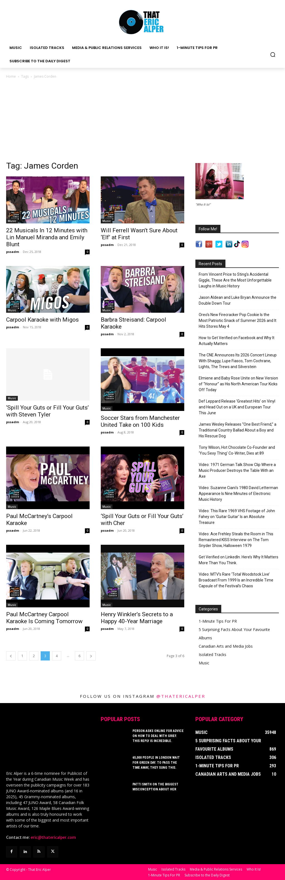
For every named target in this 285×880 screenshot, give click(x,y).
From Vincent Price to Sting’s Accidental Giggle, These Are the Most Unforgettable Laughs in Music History (235, 280)
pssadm (12, 252)
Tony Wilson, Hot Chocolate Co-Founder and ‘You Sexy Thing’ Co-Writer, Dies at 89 (237, 450)
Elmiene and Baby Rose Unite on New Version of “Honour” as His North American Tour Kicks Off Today (238, 384)
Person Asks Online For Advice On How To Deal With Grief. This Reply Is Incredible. (158, 736)
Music (12, 221)
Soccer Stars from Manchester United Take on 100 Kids (140, 421)
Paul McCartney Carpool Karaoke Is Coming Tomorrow (44, 618)
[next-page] (91, 655)
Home (11, 76)
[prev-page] (11, 655)
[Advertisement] (142, 121)
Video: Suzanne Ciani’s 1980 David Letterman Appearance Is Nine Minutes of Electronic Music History (238, 493)
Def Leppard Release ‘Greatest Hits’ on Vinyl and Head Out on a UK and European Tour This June (237, 407)
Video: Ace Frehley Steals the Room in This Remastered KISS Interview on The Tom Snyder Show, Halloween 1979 (236, 540)
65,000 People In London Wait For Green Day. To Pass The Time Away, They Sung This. (156, 763)
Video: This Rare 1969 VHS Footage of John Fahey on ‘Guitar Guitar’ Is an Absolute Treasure (237, 517)
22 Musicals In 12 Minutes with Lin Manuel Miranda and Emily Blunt (46, 237)
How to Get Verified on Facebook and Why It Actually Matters (236, 341)
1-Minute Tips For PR (218, 621)
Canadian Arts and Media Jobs (226, 646)
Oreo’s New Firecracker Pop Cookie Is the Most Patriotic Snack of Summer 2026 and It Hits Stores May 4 (237, 320)
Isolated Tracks (212, 654)
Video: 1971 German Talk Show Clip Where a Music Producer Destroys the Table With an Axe (237, 470)
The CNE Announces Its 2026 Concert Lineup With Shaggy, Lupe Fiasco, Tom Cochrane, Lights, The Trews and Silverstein (238, 361)
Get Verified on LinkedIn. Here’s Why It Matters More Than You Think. (238, 560)
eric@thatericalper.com (53, 836)
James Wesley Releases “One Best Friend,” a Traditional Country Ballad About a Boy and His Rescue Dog (237, 430)
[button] (272, 54)
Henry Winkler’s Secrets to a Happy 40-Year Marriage (137, 618)
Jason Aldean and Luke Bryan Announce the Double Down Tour (237, 300)
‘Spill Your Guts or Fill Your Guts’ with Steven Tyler (47, 411)
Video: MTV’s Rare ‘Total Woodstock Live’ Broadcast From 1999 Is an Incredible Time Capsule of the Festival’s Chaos (236, 580)
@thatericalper (180, 696)
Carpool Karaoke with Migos (42, 319)
